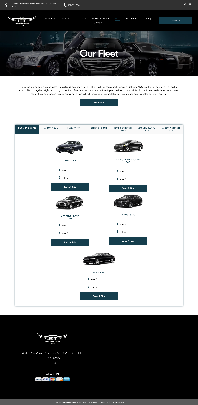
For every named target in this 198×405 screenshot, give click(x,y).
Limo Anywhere (118, 401)
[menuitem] (50, 18)
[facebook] (185, 5)
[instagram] (190, 5)
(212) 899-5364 (74, 5)
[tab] (27, 128)
